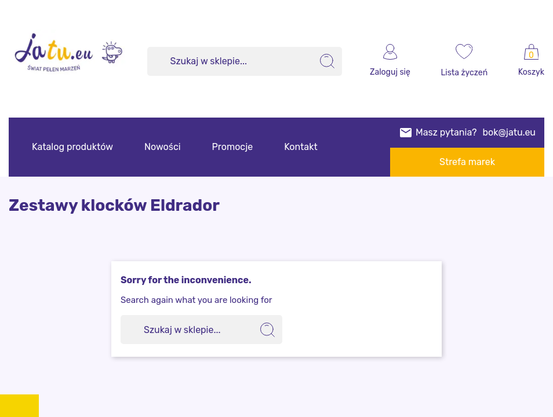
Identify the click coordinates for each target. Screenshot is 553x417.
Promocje (232, 146)
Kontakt (301, 146)
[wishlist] (464, 61)
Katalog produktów (72, 146)
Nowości (162, 146)
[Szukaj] (245, 61)
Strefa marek (467, 161)
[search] (327, 61)
